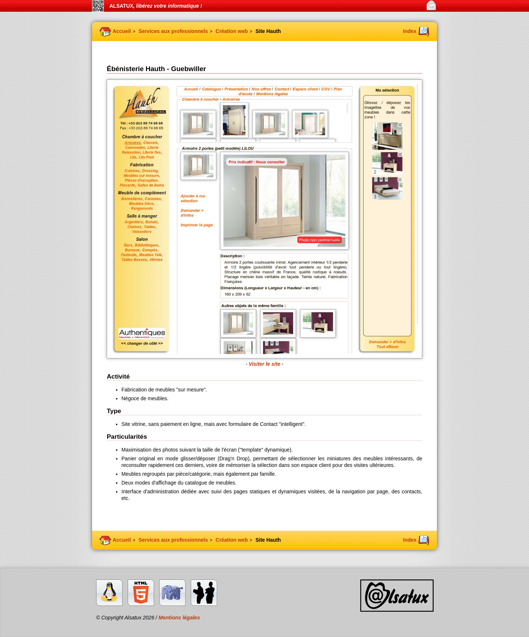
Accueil (122, 31)
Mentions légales (179, 618)
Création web (232, 31)
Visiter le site (264, 364)
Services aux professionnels (173, 31)
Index (410, 31)
